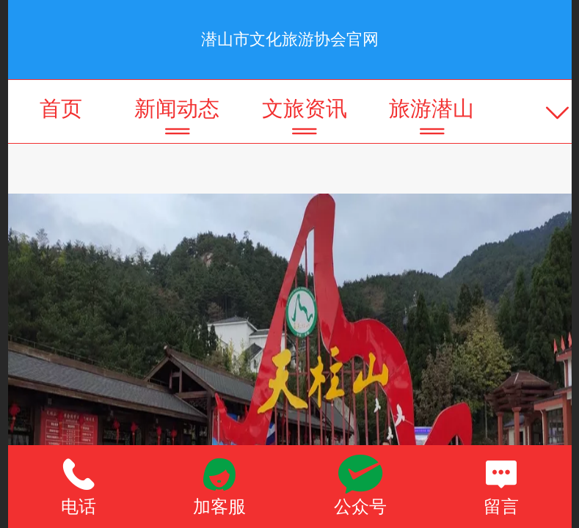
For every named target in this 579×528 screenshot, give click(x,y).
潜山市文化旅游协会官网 (290, 39)
